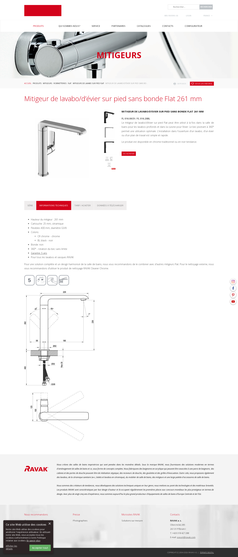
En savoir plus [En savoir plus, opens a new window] (33, 540)
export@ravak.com (186, 537)
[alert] (28, 537)
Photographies (80, 520)
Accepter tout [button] (40, 547)
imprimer (181, 83)
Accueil (27, 83)
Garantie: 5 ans (39, 253)
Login (188, 15)
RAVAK (42, 10)
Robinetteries (60, 83)
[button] (15, 547)
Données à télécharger (110, 205)
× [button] (49, 524)
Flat (69, 83)
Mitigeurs (47, 83)
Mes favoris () (171, 15)
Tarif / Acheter (83, 205)
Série (30, 205)
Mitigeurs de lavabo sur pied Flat (88, 83)
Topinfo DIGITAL (207, 552)
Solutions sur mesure (132, 520)
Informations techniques (53, 205)
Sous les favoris (203, 83)
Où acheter (129, 154)
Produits (37, 83)
